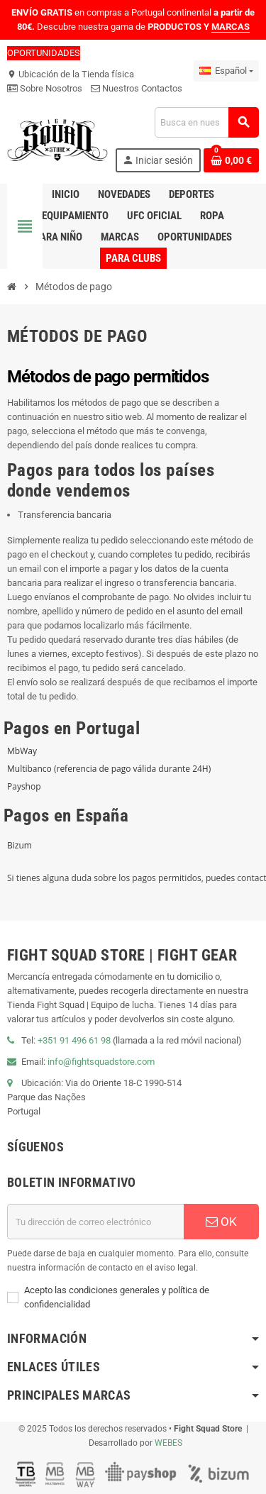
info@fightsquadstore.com (101, 1061)
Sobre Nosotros (44, 88)
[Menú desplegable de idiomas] (226, 71)
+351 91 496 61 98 (74, 1040)
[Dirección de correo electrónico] (95, 1221)
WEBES (168, 1443)
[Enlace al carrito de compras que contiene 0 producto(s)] (231, 160)
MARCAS (230, 26)
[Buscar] (206, 122)
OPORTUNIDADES (43, 53)
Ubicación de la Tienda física (70, 74)
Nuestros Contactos (136, 88)
